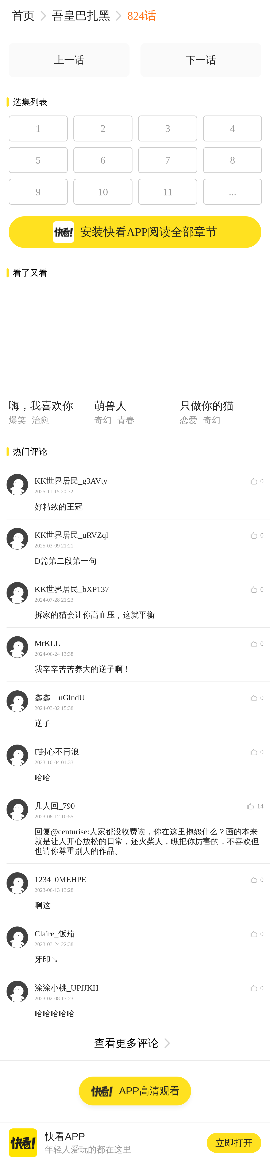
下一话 (201, 60)
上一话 (69, 60)
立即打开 (233, 1143)
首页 (23, 15)
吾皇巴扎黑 (81, 15)
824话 (141, 15)
